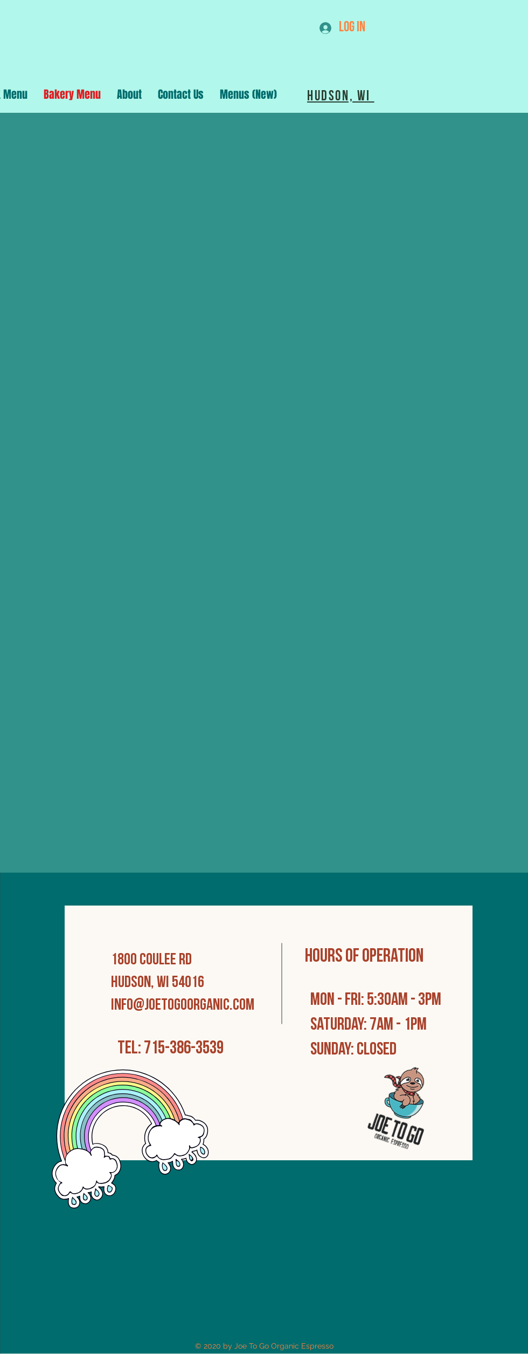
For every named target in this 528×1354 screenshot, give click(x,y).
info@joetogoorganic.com (182, 1005)
